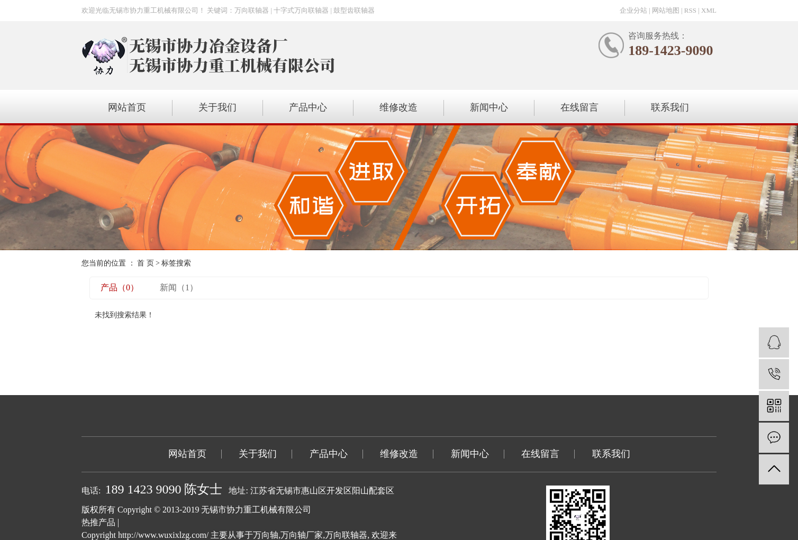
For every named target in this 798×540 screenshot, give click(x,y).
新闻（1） (179, 287)
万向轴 (265, 534)
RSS (690, 10)
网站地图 (665, 10)
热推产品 (98, 522)
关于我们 (217, 107)
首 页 (145, 263)
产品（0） (120, 287)
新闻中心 (489, 107)
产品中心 (308, 107)
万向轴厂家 (301, 534)
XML (709, 10)
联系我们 (670, 107)
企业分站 (633, 10)
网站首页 (127, 107)
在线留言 (579, 107)
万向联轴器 (346, 534)
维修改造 (398, 107)
